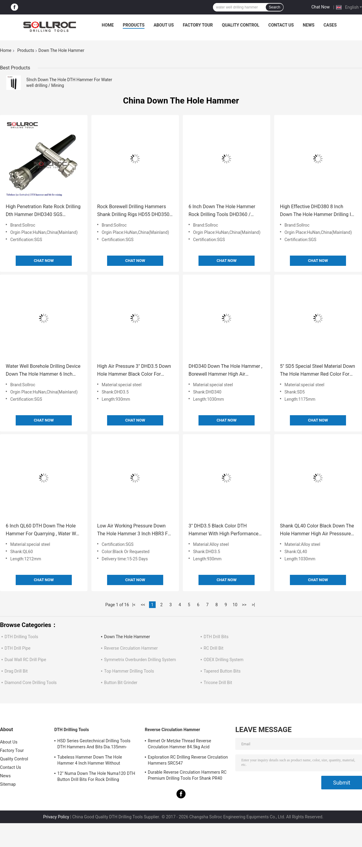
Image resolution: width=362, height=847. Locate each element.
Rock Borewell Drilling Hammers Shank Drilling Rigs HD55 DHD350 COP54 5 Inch (133, 211)
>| (253, 604)
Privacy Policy (56, 816)
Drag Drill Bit (16, 671)
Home (108, 25)
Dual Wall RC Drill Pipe (25, 659)
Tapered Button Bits (222, 671)
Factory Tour (198, 25)
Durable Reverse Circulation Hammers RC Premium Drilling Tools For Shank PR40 (187, 775)
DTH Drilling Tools (21, 636)
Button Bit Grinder (120, 682)
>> (244, 604)
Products (133, 25)
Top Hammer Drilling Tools (129, 671)
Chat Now (320, 7)
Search (274, 7)
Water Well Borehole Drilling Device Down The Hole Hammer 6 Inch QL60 (43, 370)
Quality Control (240, 25)
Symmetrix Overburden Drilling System (140, 659)
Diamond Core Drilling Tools (31, 682)
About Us (164, 25)
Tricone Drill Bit (218, 682)
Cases (330, 25)
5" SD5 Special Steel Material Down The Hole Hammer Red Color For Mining (317, 370)
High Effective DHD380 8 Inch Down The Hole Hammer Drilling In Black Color (317, 211)
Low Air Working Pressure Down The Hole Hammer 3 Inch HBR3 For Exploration (134, 530)
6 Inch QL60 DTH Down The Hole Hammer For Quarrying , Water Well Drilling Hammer (43, 530)
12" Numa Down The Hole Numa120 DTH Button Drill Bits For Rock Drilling (96, 776)
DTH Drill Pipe (17, 648)
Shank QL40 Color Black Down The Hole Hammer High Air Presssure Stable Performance (317, 530)
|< (133, 604)
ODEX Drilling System (223, 659)
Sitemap (8, 784)
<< (143, 604)
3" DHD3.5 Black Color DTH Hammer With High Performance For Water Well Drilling (224, 530)
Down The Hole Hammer (127, 636)
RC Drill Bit (214, 648)
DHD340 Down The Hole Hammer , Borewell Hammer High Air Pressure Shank (225, 370)
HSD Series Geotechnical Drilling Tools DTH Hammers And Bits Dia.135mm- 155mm (93, 744)
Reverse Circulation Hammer (131, 648)
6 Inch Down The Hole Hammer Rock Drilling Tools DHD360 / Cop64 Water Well (222, 211)
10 (235, 604)
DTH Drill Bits (216, 636)
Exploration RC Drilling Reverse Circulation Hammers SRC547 (188, 760)
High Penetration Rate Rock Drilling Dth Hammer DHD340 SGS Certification (43, 211)
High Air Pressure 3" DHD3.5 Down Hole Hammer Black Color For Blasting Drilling (134, 370)
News (309, 25)
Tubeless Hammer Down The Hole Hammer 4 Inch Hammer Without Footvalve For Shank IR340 (89, 761)
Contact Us (281, 25)
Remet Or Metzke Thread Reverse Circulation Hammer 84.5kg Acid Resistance (179, 744)
